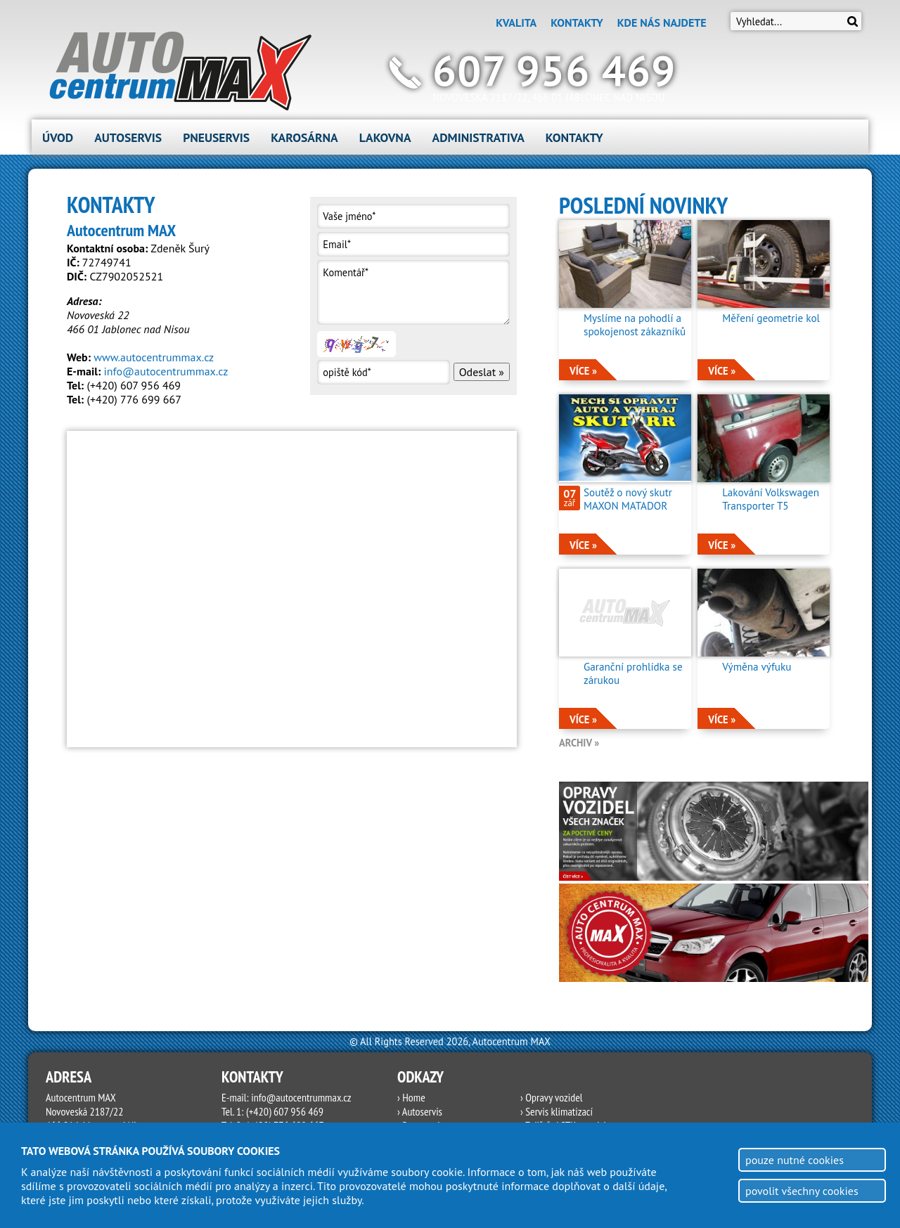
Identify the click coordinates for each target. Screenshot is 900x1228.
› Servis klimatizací (556, 1111)
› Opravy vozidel (551, 1097)
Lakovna (385, 137)
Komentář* (413, 292)
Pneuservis (216, 137)
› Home (411, 1097)
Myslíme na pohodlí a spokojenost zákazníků (635, 324)
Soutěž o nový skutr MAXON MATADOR (628, 499)
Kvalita (516, 22)
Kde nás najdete (662, 22)
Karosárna (304, 137)
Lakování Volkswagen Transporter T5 (770, 499)
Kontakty (577, 22)
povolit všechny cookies (802, 1191)
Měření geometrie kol (771, 318)
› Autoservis (419, 1111)
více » (583, 370)
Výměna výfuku (756, 666)
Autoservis (128, 137)
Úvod (57, 137)
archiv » (579, 742)
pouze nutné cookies (794, 1160)
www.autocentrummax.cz (154, 357)
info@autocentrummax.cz (166, 371)
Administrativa (478, 137)
